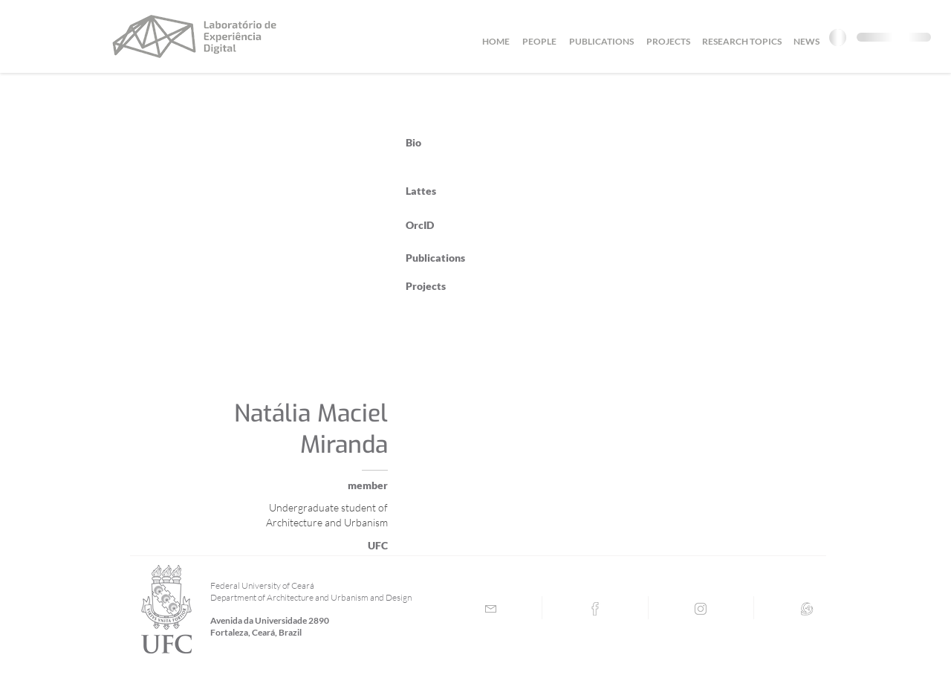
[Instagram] (700, 609)
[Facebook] (595, 609)
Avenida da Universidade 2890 (269, 620)
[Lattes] (807, 609)
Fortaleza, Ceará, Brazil (256, 632)
